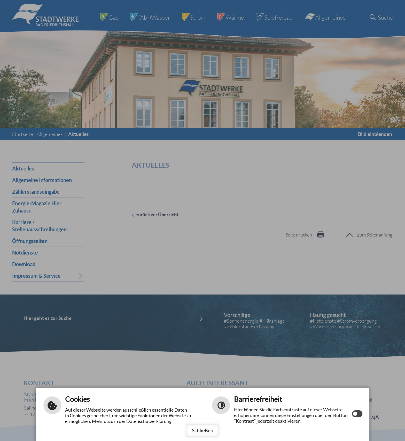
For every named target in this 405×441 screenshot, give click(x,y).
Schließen (202, 430)
